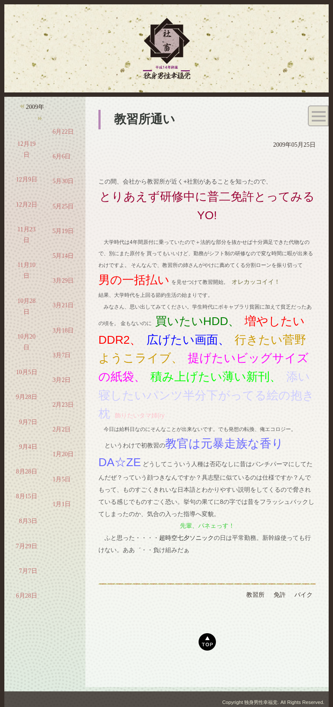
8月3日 (28, 521)
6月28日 (26, 595)
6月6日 (61, 156)
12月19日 (26, 149)
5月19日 (63, 231)
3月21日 (63, 305)
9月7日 (28, 422)
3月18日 (63, 330)
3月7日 (61, 355)
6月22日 (63, 131)
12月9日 (26, 179)
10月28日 (26, 306)
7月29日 (26, 546)
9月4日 (28, 447)
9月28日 (26, 397)
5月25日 (63, 206)
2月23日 (63, 404)
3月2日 (61, 380)
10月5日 (26, 372)
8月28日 (26, 471)
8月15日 (26, 496)
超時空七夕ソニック (186, 537)
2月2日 (61, 429)
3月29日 (63, 280)
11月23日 (26, 234)
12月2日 (26, 204)
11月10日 (26, 270)
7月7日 (28, 571)
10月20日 (26, 342)
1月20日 (63, 454)
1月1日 (61, 504)
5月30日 (63, 181)
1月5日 (61, 479)
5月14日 (63, 256)
